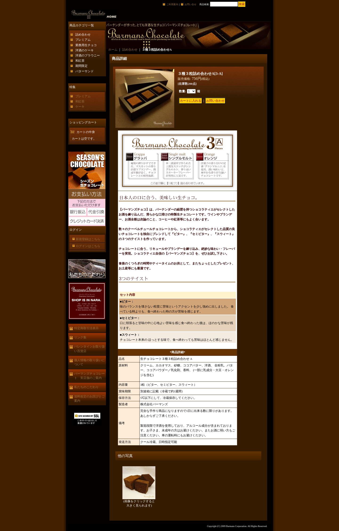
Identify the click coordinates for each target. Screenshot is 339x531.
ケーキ (80, 106)
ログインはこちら (88, 246)
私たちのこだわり (86, 387)
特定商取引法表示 (86, 328)
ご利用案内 (172, 4)
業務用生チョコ (86, 45)
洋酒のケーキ (84, 50)
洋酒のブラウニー (87, 55)
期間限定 (81, 66)
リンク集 (80, 337)
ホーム (112, 49)
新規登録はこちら (88, 239)
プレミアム (83, 39)
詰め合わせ (83, 34)
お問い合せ (190, 4)
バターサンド (84, 71)
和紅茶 (80, 60)
